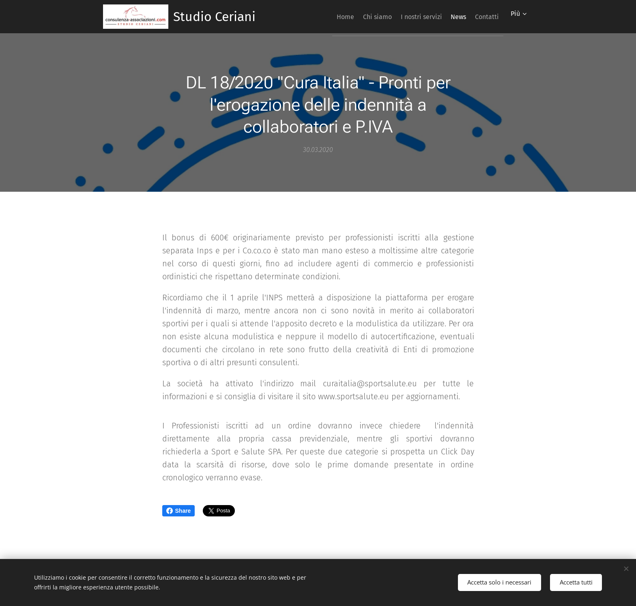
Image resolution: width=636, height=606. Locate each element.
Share (178, 510)
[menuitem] (319, 16)
